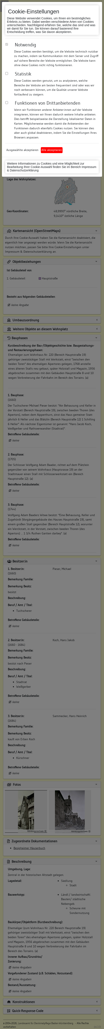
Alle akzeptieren (51, 150)
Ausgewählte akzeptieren (22, 150)
